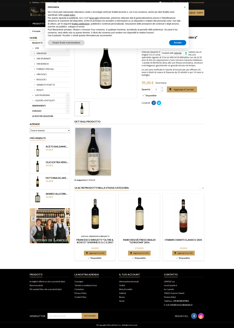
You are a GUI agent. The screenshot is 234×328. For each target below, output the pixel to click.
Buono (122, 297)
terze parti (94, 18)
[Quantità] (156, 89)
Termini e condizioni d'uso (85, 285)
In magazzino (80, 180)
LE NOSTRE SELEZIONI (42, 116)
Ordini (122, 285)
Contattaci (79, 289)
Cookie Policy (80, 297)
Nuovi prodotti (36, 285)
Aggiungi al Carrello (181, 89)
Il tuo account (129, 274)
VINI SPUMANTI (44, 58)
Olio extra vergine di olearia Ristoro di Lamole (57, 162)
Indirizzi (122, 293)
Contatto (171, 274)
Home (33, 37)
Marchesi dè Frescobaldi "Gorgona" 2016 (139, 241)
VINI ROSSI (41, 53)
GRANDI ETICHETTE (46, 85)
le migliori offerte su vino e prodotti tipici (47, 281)
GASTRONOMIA (42, 95)
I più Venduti (38, 138)
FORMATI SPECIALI (45, 69)
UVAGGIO (36, 111)
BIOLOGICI (41, 79)
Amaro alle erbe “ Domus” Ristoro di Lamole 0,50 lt (57, 194)
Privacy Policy (80, 293)
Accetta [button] (177, 42)
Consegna (78, 281)
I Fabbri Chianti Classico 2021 (183, 239)
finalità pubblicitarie (81, 24)
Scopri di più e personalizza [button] (66, 42)
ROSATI (40, 90)
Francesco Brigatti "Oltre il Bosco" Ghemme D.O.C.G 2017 (95, 241)
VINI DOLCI (42, 74)
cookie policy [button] (69, 15)
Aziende (35, 124)
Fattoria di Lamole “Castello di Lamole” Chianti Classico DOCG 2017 (57, 178)
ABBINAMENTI (39, 105)
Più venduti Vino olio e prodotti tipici (46, 289)
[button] (184, 7)
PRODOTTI (38, 23)
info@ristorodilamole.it (181, 305)
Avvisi (121, 301)
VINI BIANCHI (43, 64)
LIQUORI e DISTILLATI (45, 100)
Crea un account (197, 2)
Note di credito (125, 289)
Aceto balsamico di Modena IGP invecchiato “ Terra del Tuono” (57, 146)
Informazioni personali (129, 281)
